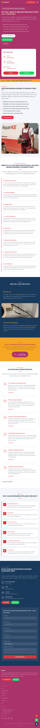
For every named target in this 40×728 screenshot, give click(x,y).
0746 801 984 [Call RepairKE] (31, 2)
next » (11, 481)
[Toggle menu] (37, 2)
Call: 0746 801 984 (8, 35)
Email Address (6, 628)
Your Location (6, 634)
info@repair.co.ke (11, 68)
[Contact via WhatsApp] (36, 720)
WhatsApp (26, 73)
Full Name (5, 615)
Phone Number (6, 622)
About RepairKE (5, 690)
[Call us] (36, 715)
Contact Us (4, 700)
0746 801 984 (10, 57)
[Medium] (11, 718)
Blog (2, 703)
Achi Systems (32, 723)
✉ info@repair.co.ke (5, 713)
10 (9, 481)
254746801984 (11, 63)
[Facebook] (2, 718)
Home (2, 688)
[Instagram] (8, 718)
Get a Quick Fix (7, 117)
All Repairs (5, 43)
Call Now (11, 73)
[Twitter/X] (5, 718)
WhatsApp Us (7, 39)
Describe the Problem (8, 647)
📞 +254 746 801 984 (6, 711)
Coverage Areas (5, 698)
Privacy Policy (20, 725)
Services (3, 695)
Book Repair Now (20, 657)
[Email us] (36, 724)
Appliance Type (6, 641)
